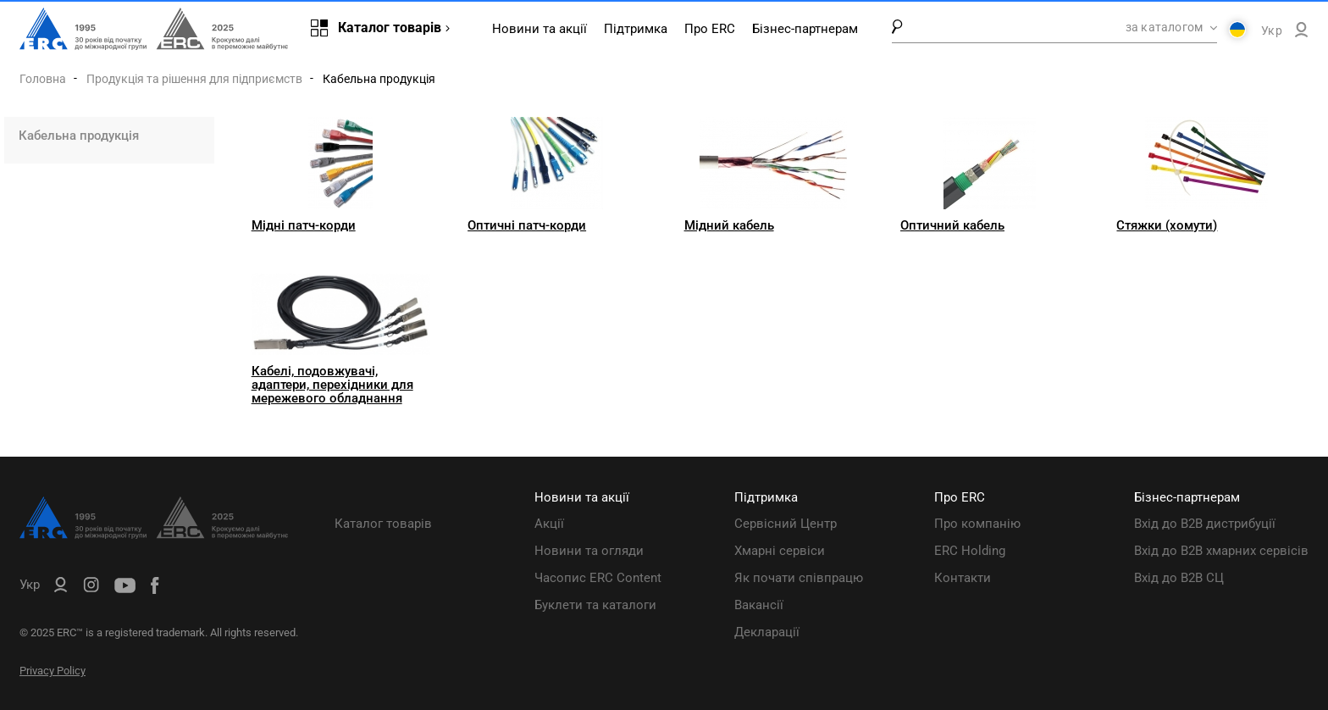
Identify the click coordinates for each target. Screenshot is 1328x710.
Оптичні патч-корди (527, 225)
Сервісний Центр (785, 523)
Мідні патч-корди (304, 225)
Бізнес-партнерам (805, 28)
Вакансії (758, 605)
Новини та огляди (589, 550)
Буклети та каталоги (595, 605)
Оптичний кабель (952, 225)
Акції (549, 523)
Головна (42, 79)
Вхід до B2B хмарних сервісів (1221, 550)
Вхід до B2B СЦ (1179, 577)
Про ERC (709, 28)
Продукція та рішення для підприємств (194, 79)
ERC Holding (969, 550)
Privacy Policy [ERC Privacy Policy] (52, 670)
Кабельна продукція (79, 135)
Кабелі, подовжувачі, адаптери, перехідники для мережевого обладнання (332, 384)
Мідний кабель (729, 225)
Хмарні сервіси (779, 550)
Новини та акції (539, 28)
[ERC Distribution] (153, 534)
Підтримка (635, 28)
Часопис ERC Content (597, 577)
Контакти (962, 577)
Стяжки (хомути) (1166, 225)
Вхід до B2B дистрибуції (1204, 523)
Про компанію (977, 523)
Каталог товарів (383, 523)
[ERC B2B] (1301, 33)
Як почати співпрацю (798, 577)
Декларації (767, 632)
